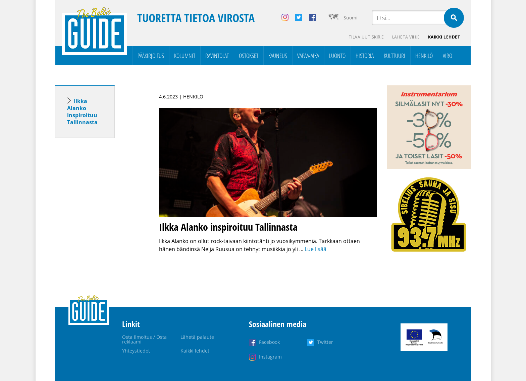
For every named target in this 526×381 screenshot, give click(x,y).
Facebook (269, 342)
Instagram (270, 357)
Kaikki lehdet (444, 37)
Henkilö (424, 56)
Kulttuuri (394, 56)
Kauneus (277, 56)
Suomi (351, 17)
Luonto (337, 56)
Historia (365, 56)
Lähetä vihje (406, 37)
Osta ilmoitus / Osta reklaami (144, 339)
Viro (447, 56)
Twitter (325, 342)
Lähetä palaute (197, 337)
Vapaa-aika (308, 56)
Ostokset (248, 56)
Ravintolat (217, 56)
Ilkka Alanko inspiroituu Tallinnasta (82, 111)
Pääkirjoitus (151, 56)
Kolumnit (184, 56)
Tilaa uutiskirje (366, 37)
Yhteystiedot (136, 351)
